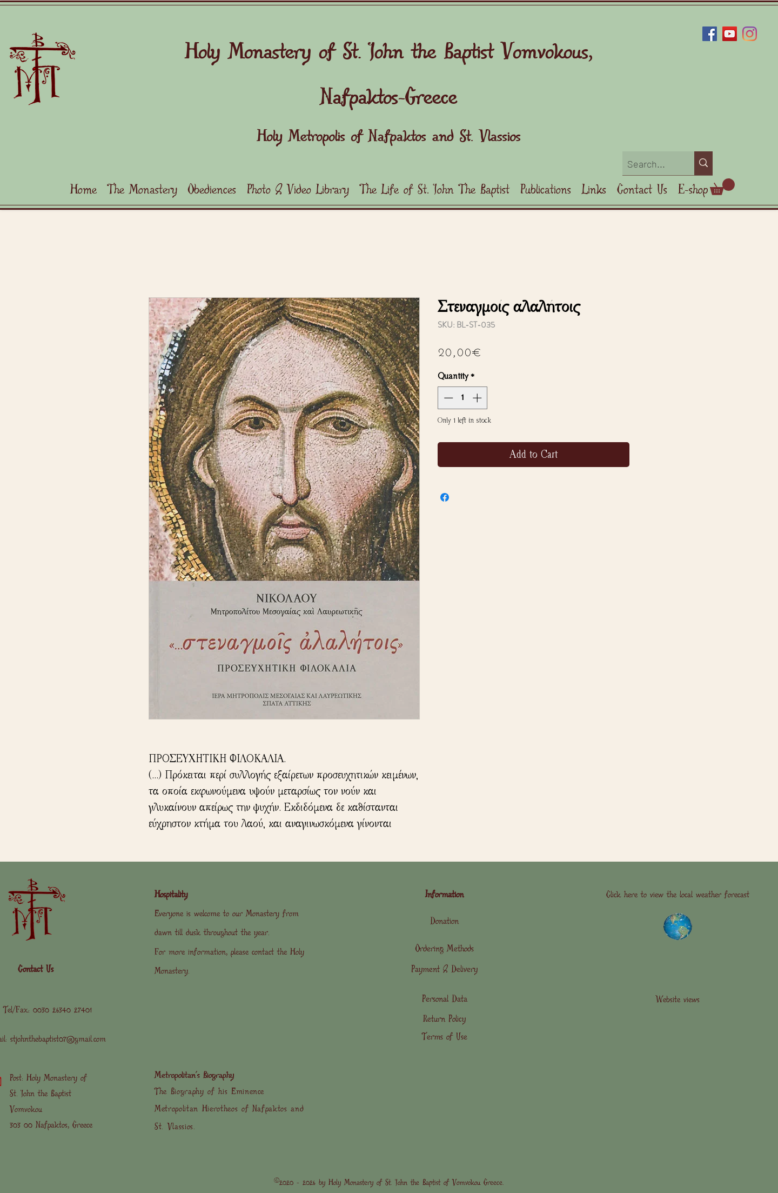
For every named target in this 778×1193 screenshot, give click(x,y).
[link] (722, 186)
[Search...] (649, 164)
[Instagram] (749, 33)
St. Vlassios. (175, 1126)
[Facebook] (709, 33)
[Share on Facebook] (444, 497)
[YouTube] (729, 33)
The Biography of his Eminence (209, 1091)
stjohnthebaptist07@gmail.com (58, 1039)
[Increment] (478, 398)
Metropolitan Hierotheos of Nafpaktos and (229, 1109)
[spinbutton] (462, 398)
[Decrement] (447, 398)
